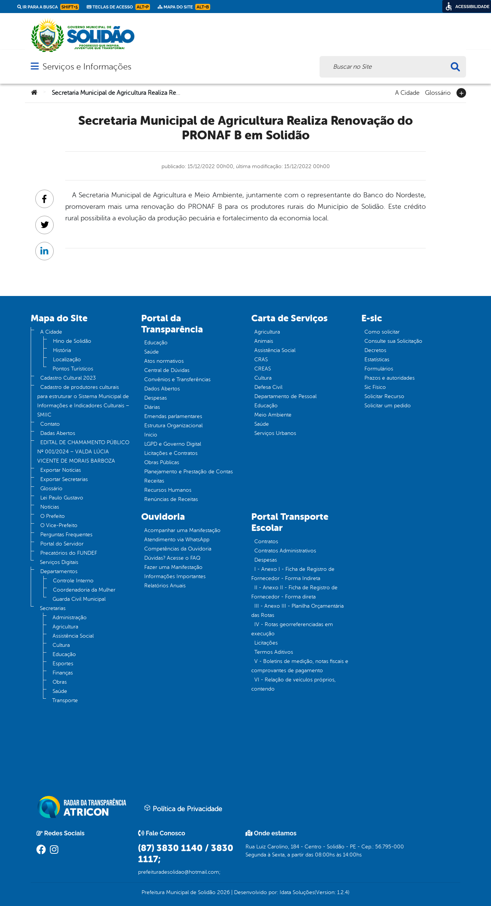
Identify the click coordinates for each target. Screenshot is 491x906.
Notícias (49, 507)
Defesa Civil (268, 387)
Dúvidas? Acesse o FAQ (172, 558)
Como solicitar (382, 332)
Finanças (63, 673)
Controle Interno (73, 581)
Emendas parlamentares (173, 416)
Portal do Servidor (62, 544)
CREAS (262, 369)
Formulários (378, 369)
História (62, 350)
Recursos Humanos (167, 490)
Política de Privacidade (183, 808)
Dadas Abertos (57, 433)
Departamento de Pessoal (285, 396)
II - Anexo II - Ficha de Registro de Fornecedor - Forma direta (294, 592)
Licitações (266, 643)
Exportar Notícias (60, 470)
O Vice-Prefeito (58, 525)
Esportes (63, 663)
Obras (60, 682)
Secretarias (53, 608)
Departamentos (58, 571)
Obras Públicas (161, 462)
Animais (263, 341)
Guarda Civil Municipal (79, 599)
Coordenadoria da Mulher (84, 590)
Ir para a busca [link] (48, 7)
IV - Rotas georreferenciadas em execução (292, 629)
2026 (223, 892)
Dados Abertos (162, 389)
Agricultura (65, 627)
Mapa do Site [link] (184, 7)
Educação (64, 654)
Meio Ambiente (273, 415)
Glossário (438, 92)
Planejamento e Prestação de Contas (188, 471)
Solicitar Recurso (384, 396)
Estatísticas (376, 359)
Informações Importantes (175, 576)
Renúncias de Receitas (171, 499)
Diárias (152, 407)
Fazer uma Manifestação (173, 567)
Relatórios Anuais (165, 586)
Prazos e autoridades (389, 378)
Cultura (61, 645)
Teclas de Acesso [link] (118, 7)
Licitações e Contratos (171, 453)
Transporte (65, 700)
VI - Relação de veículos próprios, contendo (293, 684)
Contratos (266, 541)
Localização (67, 359)
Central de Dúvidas (166, 370)
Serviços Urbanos (275, 433)
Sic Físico (375, 387)
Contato (50, 424)
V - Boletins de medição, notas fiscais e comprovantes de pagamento (299, 665)
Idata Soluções (297, 892)
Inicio (150, 435)
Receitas (154, 481)
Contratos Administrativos (285, 551)
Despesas (155, 398)
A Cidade (407, 92)
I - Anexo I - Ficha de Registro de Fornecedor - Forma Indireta (292, 573)
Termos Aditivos (273, 652)
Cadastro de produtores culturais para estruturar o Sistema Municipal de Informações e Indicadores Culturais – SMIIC (83, 401)
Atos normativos (164, 361)
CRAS (261, 359)
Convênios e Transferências (177, 379)
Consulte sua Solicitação (393, 341)
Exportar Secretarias (64, 479)
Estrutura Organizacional (173, 425)
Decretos (375, 350)
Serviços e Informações (87, 66)
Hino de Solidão (72, 341)
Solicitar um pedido (387, 405)
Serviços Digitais (59, 562)
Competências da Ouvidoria (177, 549)
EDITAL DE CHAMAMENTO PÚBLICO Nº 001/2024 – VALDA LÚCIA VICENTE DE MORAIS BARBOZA (83, 452)
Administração (70, 617)
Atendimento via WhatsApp (176, 539)
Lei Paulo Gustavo (61, 498)
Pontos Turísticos (73, 369)
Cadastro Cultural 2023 (68, 378)
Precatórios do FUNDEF (68, 553)
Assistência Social (73, 636)
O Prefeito (52, 516)
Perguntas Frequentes (66, 534)
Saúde (60, 691)
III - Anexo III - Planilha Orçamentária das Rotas (297, 610)
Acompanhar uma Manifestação (182, 530)
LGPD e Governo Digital (172, 444)
